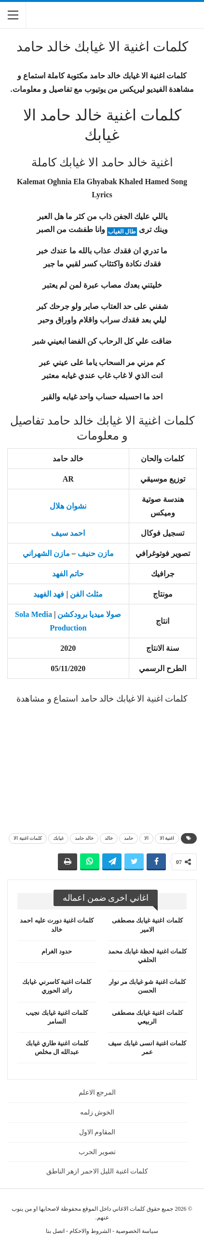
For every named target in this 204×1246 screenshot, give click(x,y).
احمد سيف (68, 533)
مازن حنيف (96, 553)
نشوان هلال (68, 506)
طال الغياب (122, 231)
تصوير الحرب (97, 1152)
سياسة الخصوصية (137, 1231)
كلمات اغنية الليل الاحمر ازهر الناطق (97, 1171)
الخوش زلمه (97, 1112)
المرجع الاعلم (97, 1092)
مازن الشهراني (46, 553)
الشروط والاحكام (90, 1231)
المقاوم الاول (97, 1132)
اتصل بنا (55, 1231)
